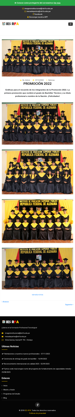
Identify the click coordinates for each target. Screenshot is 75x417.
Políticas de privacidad (37, 413)
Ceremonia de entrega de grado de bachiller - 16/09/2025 (24, 359)
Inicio (4, 386)
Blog (4, 398)
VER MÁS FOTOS (37, 295)
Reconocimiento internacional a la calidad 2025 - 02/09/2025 (25, 364)
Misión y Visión (8, 390)
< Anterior (5, 302)
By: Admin (25, 80)
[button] (70, 24)
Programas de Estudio (11, 394)
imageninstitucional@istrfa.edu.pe (37, 9)
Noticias (50, 80)
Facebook (37, 14)
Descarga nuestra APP (37, 17)
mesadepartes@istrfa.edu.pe (37, 11)
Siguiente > (69, 305)
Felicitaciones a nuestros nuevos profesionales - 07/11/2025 (26, 354)
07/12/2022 (38, 80)
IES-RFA (28, 410)
